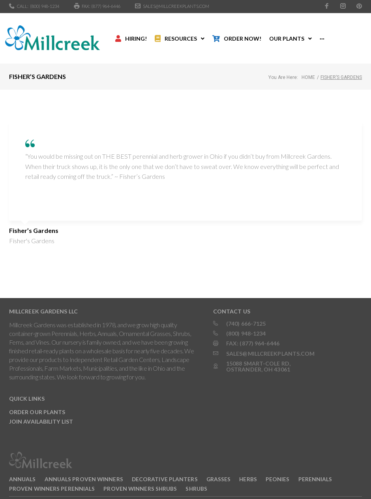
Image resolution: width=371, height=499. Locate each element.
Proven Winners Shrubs (140, 478)
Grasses (218, 468)
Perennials (315, 468)
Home (308, 67)
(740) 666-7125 (246, 313)
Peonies (278, 468)
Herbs (248, 468)
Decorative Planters (165, 468)
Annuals (22, 468)
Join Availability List (41, 411)
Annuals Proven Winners (84, 468)
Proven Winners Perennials (52, 478)
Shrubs (196, 478)
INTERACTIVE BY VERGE (133, 492)
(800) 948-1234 (44, 6)
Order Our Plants (37, 401)
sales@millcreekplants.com (176, 6)
